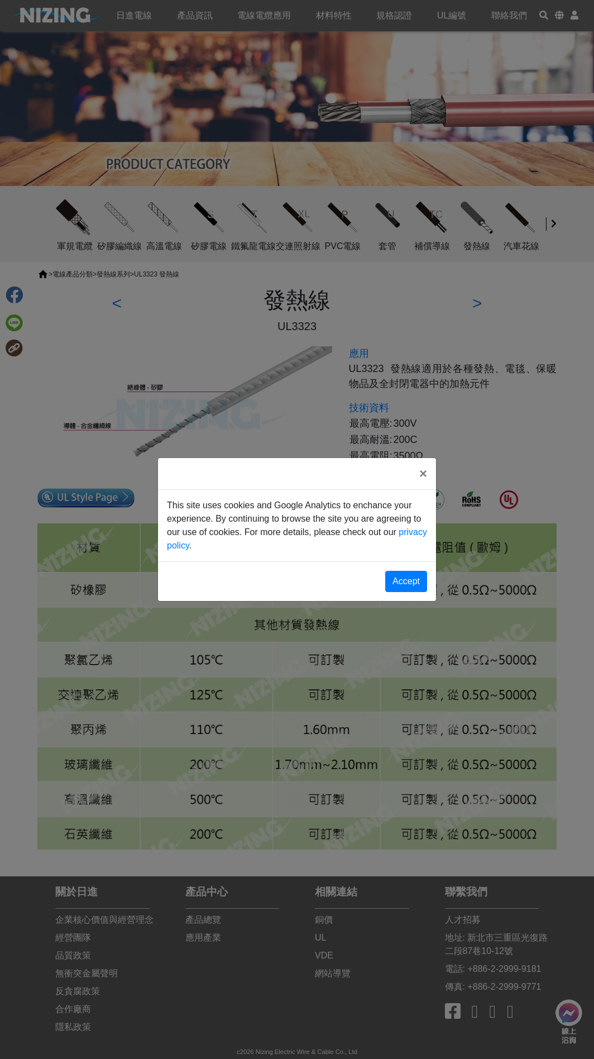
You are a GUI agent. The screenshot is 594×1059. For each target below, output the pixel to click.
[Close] (423, 473)
